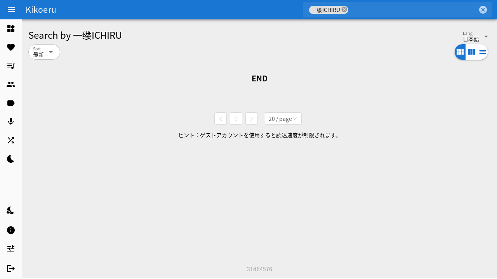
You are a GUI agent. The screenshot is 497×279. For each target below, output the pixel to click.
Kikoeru (41, 9)
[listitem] (11, 28)
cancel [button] (344, 9)
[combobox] (413, 9)
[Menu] (11, 9)
